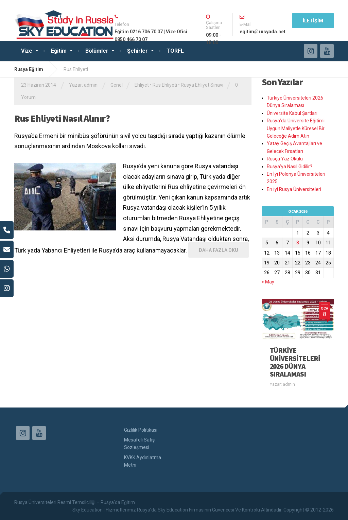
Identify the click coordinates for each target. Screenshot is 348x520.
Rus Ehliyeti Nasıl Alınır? (62, 118)
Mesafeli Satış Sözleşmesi (139, 443)
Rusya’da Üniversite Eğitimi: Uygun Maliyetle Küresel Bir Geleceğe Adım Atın (296, 128)
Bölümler (96, 51)
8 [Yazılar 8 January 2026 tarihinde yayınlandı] (297, 242)
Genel (116, 85)
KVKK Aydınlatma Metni (142, 461)
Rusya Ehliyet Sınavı (202, 85)
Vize (26, 51)
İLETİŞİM (313, 20)
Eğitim (59, 51)
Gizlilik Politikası (140, 430)
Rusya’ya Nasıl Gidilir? (289, 166)
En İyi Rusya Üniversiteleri (294, 189)
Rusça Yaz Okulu (285, 158)
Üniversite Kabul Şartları (292, 113)
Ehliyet (142, 85)
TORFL (175, 51)
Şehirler (137, 51)
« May (268, 281)
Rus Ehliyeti (165, 85)
